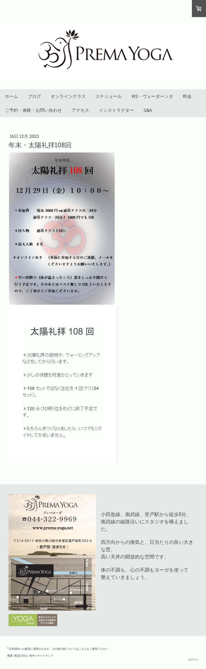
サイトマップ (45, 655)
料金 (187, 96)
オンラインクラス (68, 96)
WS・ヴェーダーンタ (152, 96)
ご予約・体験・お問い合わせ (33, 110)
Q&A (148, 110)
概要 (10, 655)
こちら (83, 648)
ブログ (34, 96)
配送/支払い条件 (25, 655)
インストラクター (116, 110)
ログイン (193, 659)
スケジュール (108, 96)
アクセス (80, 110)
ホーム (11, 96)
